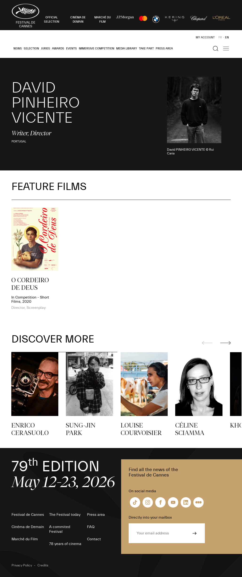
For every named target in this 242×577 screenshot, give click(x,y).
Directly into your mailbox (150, 517)
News (17, 48)
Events (71, 48)
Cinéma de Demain (28, 527)
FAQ (91, 527)
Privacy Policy (22, 565)
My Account (205, 37)
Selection (31, 48)
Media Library (126, 48)
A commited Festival (59, 529)
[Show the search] (215, 48)
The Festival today (64, 514)
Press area (164, 48)
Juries (45, 48)
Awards (58, 48)
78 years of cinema (65, 544)
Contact (94, 539)
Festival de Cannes (28, 514)
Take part (146, 48)
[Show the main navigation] (226, 48)
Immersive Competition (96, 48)
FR (220, 37)
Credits (42, 565)
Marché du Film (25, 539)
